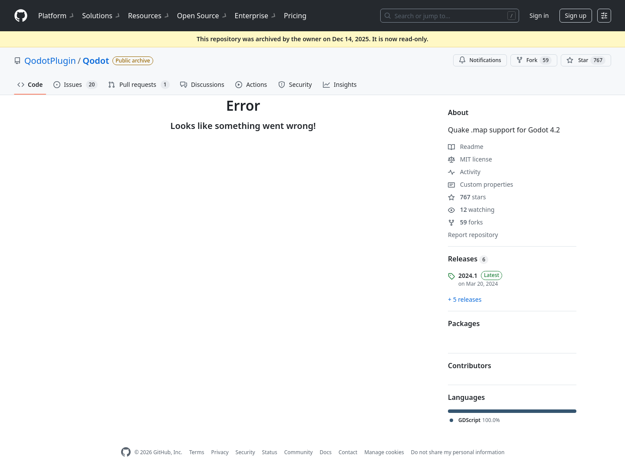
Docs (325, 452)
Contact (348, 452)
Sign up (575, 15)
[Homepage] (21, 16)
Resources (149, 15)
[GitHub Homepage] (126, 452)
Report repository (473, 235)
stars (467, 197)
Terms (196, 452)
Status (269, 452)
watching (471, 209)
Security (245, 452)
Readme (466, 146)
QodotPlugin (50, 60)
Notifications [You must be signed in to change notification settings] (480, 60)
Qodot (95, 60)
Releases (468, 259)
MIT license (470, 159)
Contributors (469, 365)
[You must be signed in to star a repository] (586, 60)
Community (298, 452)
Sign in (539, 15)
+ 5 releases (464, 299)
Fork (534, 60)
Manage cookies (384, 452)
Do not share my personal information (458, 452)
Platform (56, 15)
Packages (464, 323)
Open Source (202, 15)
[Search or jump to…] (450, 15)
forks (465, 222)
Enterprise (256, 15)
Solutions (101, 15)
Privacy (220, 452)
